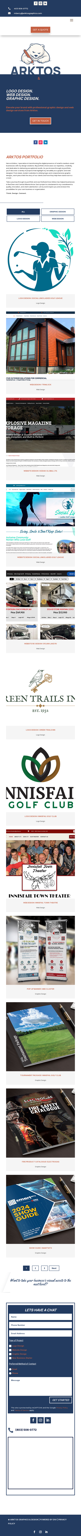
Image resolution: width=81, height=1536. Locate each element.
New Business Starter (20, 1358)
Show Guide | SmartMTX (40, 1248)
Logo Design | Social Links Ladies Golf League (40, 298)
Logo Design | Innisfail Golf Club (40, 816)
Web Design (58, 218)
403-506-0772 (21, 8)
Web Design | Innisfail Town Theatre (40, 902)
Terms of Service (22, 1410)
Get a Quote (40, 29)
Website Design (18, 1350)
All (23, 211)
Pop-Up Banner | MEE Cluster (40, 989)
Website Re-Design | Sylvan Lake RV (40, 643)
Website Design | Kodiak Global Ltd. (40, 471)
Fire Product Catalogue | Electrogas (40, 1161)
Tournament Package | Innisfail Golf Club (40, 1075)
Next (54, 1268)
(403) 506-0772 (26, 1429)
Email (13, 1369)
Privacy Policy (62, 1408)
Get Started (60, 1400)
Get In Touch (40, 121)
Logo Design (23, 218)
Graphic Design (58, 211)
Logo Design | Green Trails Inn (40, 730)
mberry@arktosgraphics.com (28, 13)
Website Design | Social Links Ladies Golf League (40, 557)
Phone (13, 1373)
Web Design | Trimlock (40, 384)
